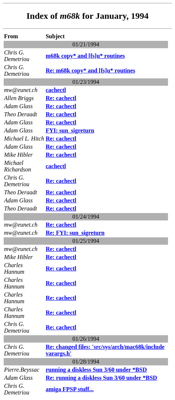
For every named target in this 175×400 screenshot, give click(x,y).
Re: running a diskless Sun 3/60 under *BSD (101, 378)
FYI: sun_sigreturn (70, 130)
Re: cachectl (61, 98)
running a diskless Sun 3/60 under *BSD (96, 370)
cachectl (56, 90)
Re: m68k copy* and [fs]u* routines (90, 70)
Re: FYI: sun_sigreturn (75, 233)
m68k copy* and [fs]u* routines (85, 56)
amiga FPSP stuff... (70, 389)
